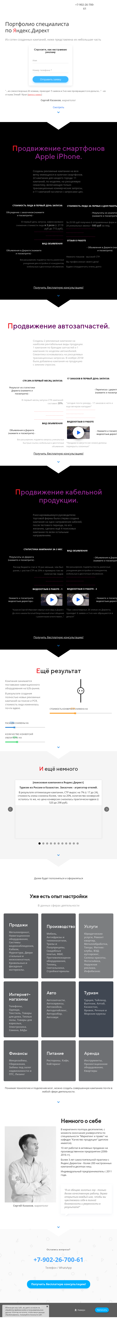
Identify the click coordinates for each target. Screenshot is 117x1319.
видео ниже (34, 94)
